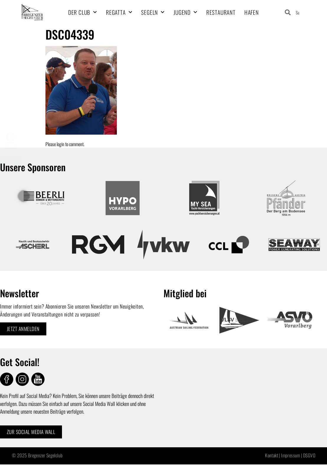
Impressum (290, 455)
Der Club (82, 12)
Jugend (185, 12)
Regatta (119, 12)
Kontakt (271, 455)
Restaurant (221, 12)
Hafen (251, 12)
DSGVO (309, 455)
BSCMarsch (11, 165)
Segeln (153, 12)
